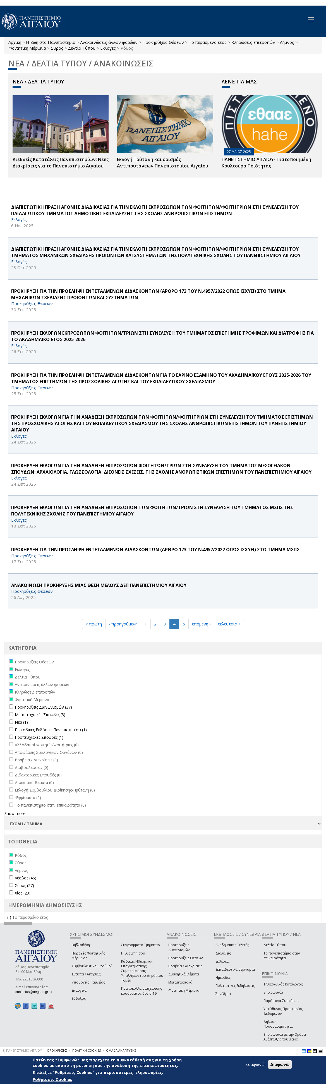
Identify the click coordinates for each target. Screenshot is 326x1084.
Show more (14, 813)
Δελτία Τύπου (81, 48)
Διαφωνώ (280, 1064)
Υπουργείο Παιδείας (88, 982)
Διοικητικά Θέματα (183, 974)
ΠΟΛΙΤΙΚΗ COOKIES (86, 1050)
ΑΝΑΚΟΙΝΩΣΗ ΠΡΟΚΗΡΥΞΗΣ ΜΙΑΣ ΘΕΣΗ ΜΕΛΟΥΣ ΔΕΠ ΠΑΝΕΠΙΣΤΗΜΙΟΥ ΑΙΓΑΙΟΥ (98, 585)
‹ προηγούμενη (123, 624)
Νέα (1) (21, 722)
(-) (9, 917)
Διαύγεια (79, 990)
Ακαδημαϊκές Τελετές (232, 944)
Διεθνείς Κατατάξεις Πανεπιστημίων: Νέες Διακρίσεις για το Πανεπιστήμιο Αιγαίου (61, 162)
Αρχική (14, 42)
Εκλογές (108, 48)
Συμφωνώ (255, 1064)
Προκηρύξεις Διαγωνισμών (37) (43, 707)
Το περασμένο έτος (208, 42)
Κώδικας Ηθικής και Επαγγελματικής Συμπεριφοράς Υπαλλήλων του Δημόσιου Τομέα (142, 971)
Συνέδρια (223, 993)
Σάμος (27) (24, 885)
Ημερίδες (223, 977)
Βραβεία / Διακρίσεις (185, 966)
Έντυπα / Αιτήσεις (86, 974)
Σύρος (57, 48)
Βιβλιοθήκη (81, 944)
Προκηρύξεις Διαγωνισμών (179, 947)
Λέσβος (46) (25, 878)
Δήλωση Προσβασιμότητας (278, 1024)
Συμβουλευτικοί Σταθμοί (92, 966)
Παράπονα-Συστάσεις (281, 1000)
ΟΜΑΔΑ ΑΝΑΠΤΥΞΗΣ (121, 1050)
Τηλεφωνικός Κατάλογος (283, 984)
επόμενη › (201, 624)
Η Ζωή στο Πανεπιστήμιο (50, 42)
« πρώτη (94, 624)
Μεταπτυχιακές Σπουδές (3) (40, 714)
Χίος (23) (22, 893)
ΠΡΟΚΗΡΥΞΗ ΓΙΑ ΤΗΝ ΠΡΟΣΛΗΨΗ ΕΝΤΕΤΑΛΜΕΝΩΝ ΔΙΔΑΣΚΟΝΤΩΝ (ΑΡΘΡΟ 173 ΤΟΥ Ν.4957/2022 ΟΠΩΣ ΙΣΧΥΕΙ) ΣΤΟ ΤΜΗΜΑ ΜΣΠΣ (155, 549)
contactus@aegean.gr (33, 992)
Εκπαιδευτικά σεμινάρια (235, 969)
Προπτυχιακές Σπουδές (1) (39, 737)
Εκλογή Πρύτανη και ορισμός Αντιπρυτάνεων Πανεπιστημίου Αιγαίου (162, 162)
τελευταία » (229, 624)
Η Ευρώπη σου (133, 953)
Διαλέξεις (223, 953)
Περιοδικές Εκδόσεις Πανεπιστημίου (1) (51, 729)
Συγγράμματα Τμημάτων (140, 944)
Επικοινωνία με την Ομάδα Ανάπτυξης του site (284, 1037)
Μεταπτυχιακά (180, 982)
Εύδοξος (79, 998)
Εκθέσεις (222, 961)
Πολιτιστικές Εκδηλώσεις (235, 985)
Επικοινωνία (273, 992)
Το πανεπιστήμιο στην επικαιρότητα (281, 955)
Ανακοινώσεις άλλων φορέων (109, 42)
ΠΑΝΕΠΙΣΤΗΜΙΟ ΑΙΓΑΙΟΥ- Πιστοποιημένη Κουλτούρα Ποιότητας (266, 162)
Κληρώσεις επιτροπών (253, 42)
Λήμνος (287, 42)
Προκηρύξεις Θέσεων (163, 42)
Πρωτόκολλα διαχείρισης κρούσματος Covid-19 (141, 991)
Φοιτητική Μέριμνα (27, 48)
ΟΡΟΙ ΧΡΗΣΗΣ (57, 1050)
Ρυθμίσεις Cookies (52, 1079)
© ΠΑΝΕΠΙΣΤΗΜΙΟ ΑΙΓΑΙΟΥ (22, 1050)
